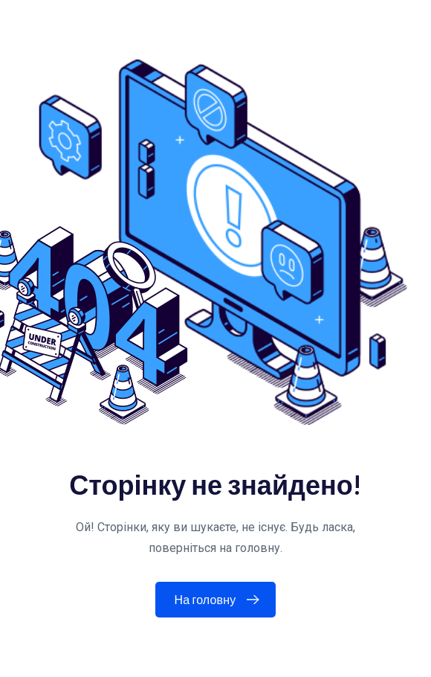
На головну (221, 599)
